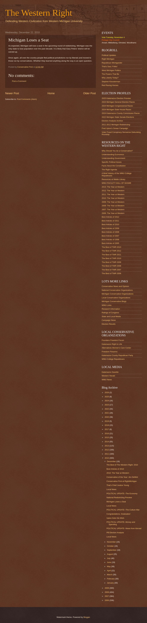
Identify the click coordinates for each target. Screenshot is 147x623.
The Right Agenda (109, 169)
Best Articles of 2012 (110, 217)
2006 (107, 600)
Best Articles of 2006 (110, 239)
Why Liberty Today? (110, 78)
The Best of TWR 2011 (111, 255)
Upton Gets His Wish (115, 518)
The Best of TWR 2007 (111, 270)
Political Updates (109, 55)
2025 (107, 397)
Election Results (108, 324)
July (109, 558)
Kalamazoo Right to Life (112, 344)
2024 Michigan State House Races (116, 109)
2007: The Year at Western (113, 209)
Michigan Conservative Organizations (117, 294)
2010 (107, 458)
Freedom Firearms (109, 352)
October (110, 546)
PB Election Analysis (115, 532)
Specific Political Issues (112, 162)
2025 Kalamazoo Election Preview (116, 98)
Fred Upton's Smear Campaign (115, 128)
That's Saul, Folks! (109, 66)
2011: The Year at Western (113, 194)
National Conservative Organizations (117, 290)
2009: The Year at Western (113, 202)
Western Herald (108, 376)
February (111, 579)
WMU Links (107, 305)
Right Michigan (108, 59)
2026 (107, 392)
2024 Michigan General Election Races (118, 102)
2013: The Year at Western (113, 187)
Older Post (89, 93)
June (109, 562)
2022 (107, 409)
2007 (107, 596)
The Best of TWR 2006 (111, 273)
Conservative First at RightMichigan (121, 481)
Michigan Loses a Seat (116, 502)
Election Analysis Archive (112, 121)
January (110, 583)
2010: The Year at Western (113, 198)
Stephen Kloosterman (111, 81)
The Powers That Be (110, 74)
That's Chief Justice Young (117, 485)
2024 (107, 401)
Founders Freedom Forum (113, 340)
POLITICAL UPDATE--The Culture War (123, 510)
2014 (107, 441)
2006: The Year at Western (113, 213)
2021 (107, 413)
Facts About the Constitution (114, 166)
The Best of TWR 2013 (111, 247)
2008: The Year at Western (113, 206)
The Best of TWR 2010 (111, 258)
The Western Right (38, 13)
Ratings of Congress (110, 312)
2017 (107, 429)
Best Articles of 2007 (110, 236)
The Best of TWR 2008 (111, 266)
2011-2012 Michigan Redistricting (116, 125)
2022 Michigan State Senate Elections (118, 117)
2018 (107, 425)
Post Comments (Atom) (27, 99)
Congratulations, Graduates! (118, 514)
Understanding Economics (113, 154)
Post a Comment (19, 81)
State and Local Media (111, 316)
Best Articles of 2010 (110, 224)
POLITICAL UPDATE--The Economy (121, 493)
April (109, 570)
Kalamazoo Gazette (110, 372)
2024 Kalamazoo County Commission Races (121, 113)
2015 (107, 437)
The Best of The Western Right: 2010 (122, 465)
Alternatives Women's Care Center (116, 348)
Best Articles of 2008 (110, 232)
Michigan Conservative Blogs (114, 301)
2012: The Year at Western (113, 190)
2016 (107, 433)
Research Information (111, 309)
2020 (107, 417)
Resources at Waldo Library (113, 179)
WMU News (107, 380)
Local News (111, 489)
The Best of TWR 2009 (111, 262)
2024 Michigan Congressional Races (117, 106)
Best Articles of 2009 (110, 228)
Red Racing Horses (110, 85)
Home (51, 93)
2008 (107, 592)
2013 (107, 446)
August (110, 554)
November (111, 542)
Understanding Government (113, 158)
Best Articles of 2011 (110, 221)
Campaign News (109, 320)
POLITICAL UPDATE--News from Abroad (123, 528)
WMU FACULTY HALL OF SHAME (116, 183)
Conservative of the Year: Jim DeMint (122, 477)
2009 (107, 588)
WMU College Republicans (113, 359)
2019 (107, 421)
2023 (107, 405)
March (110, 574)
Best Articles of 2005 (110, 243)
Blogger (86, 617)
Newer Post (12, 93)
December (111, 461)
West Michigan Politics (111, 70)
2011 (107, 454)
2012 (107, 450)
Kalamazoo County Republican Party (117, 355)
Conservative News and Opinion (115, 286)
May (109, 566)
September (112, 550)
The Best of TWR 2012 (111, 251)
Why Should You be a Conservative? (117, 151)
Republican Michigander (112, 63)
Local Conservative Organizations (116, 298)
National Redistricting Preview (119, 497)
